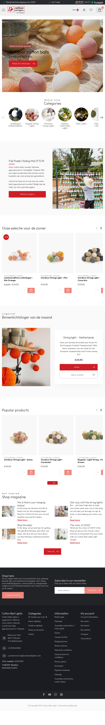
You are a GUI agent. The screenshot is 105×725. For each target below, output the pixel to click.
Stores (57, 633)
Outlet (31, 634)
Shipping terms (61, 641)
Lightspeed (72, 705)
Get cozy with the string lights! (86, 502)
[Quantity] (24, 290)
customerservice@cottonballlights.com (24, 655)
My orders (85, 621)
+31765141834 (14, 648)
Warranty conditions (63, 650)
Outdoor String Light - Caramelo (52, 461)
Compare (84, 634)
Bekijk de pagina (27, 194)
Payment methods (62, 670)
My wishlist (85, 630)
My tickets (85, 625)
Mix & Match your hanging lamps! (31, 504)
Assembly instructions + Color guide (65, 627)
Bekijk (84, 367)
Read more (22, 520)
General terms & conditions (62, 656)
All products (86, 638)
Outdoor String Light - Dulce (18, 460)
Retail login (59, 617)
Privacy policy (60, 661)
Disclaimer (59, 666)
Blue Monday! (24, 525)
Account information (89, 617)
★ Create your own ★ (37, 617)
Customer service (12, 595)
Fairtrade (58, 621)
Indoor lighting (34, 621)
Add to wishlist (83, 375)
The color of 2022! (80, 525)
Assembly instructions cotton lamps (64, 680)
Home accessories (36, 630)
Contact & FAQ (61, 637)
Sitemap (58, 674)
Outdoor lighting (35, 625)
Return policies (61, 646)
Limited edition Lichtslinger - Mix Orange (18, 279)
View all (52, 552)
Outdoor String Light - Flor (54, 278)
